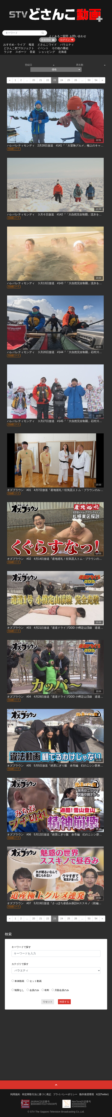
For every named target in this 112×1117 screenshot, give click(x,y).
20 (33, 80)
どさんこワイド (47, 44)
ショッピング (46, 51)
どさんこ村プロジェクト (19, 48)
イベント (42, 48)
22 (47, 80)
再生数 (90, 64)
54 (96, 80)
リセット (47, 1001)
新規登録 (48, 39)
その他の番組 (60, 48)
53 (89, 80)
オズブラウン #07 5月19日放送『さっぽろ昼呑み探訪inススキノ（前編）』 (55, 903)
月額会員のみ (62, 990)
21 (40, 80)
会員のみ (34, 990)
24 (61, 80)
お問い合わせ (78, 36)
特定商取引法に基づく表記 (36, 1094)
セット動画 (36, 981)
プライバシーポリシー (65, 1094)
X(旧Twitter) (102, 1094)
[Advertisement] (56, 1037)
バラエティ (67, 44)
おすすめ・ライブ (14, 44)
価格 (66, 69)
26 (75, 80)
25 (68, 80)
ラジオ (8, 51)
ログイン (66, 39)
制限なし (19, 990)
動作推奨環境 (86, 1094)
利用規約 (15, 1094)
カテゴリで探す (20, 964)
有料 (46, 990)
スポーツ (20, 51)
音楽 (32, 51)
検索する (64, 1001)
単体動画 (19, 981)
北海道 (62, 51)
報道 (31, 44)
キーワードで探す (21, 947)
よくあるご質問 (58, 36)
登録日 (39, 64)
